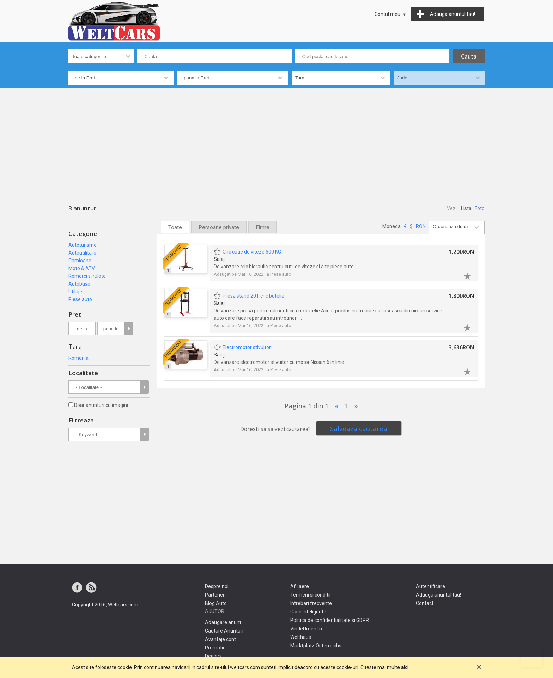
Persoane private (219, 227)
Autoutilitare (82, 253)
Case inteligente (308, 612)
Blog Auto (216, 603)
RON (421, 226)
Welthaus (300, 637)
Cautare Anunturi (224, 631)
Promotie (215, 647)
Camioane (79, 260)
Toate (175, 227)
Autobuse (79, 284)
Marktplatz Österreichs (315, 645)
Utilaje (75, 291)
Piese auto (80, 299)
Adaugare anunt (223, 622)
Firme (262, 227)
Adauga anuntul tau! (438, 595)
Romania (78, 358)
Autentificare (430, 586)
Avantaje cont (220, 639)
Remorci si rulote (87, 276)
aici (404, 667)
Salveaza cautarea (358, 428)
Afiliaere (299, 586)
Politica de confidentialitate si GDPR (329, 620)
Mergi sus (531, 656)
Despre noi (217, 586)
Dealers (213, 656)
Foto (480, 208)
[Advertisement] (276, 141)
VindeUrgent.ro (307, 628)
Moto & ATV (81, 268)
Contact (424, 603)
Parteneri (215, 595)
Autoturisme (82, 245)
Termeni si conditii (310, 595)
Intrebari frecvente (311, 603)
